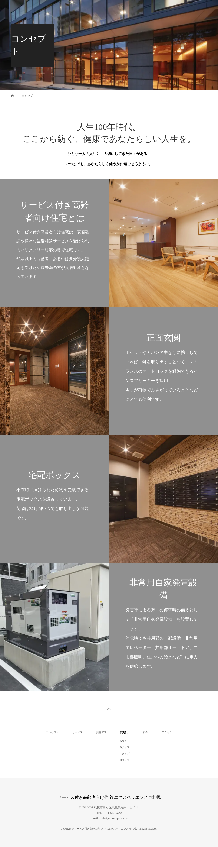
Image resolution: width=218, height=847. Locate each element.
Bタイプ (124, 747)
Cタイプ (124, 753)
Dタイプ (125, 760)
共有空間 (101, 732)
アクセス (167, 732)
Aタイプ (125, 740)
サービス (77, 732)
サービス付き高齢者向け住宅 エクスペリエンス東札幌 (43, 6)
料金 (145, 732)
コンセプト (52, 732)
